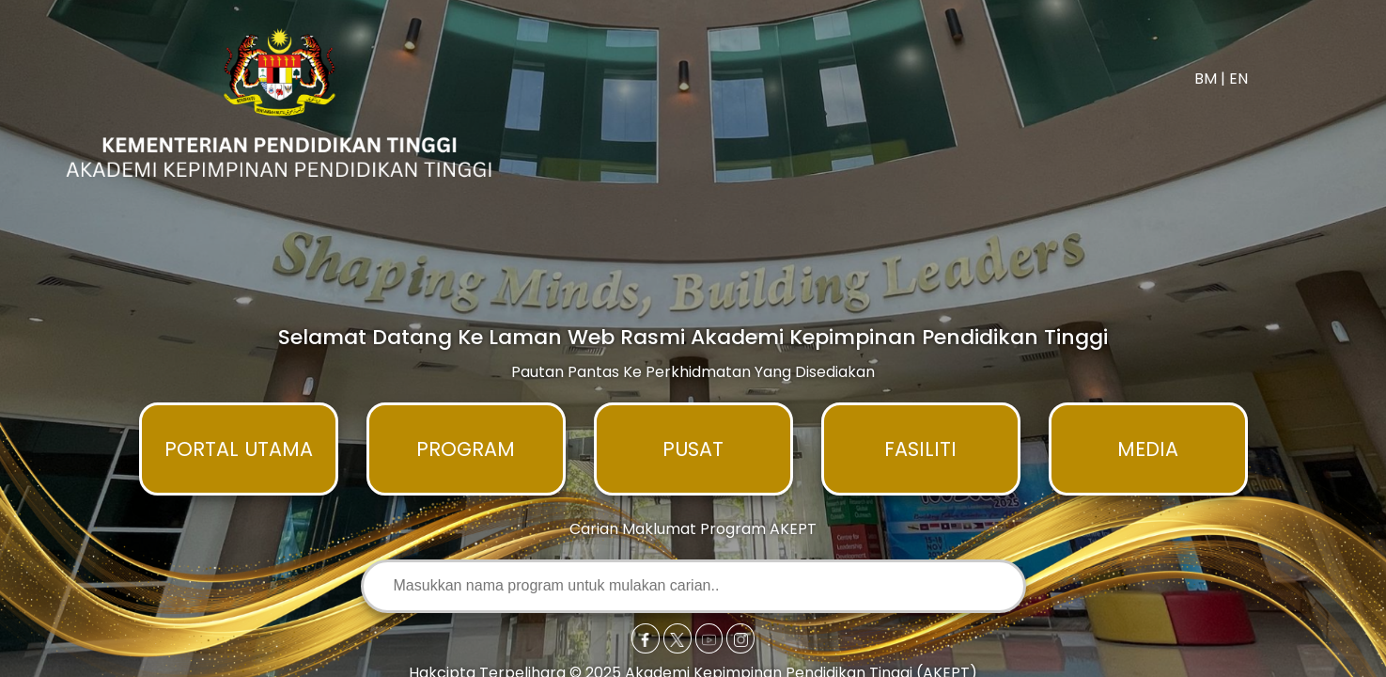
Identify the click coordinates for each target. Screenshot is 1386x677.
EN (1238, 78)
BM (1205, 78)
